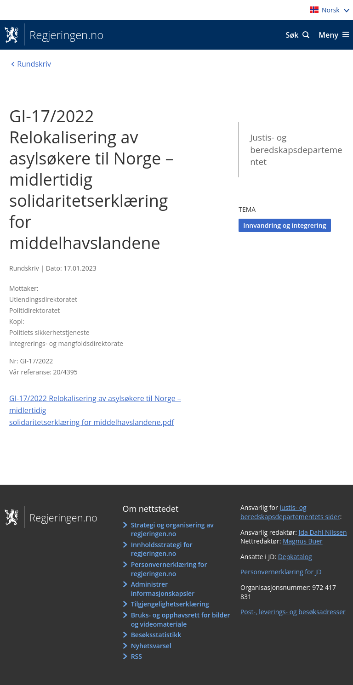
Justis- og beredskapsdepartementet (296, 149)
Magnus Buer (303, 541)
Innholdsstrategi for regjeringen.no (162, 549)
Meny (328, 35)
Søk (292, 35)
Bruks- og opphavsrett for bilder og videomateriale (180, 619)
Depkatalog (295, 556)
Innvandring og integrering (284, 225)
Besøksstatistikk (156, 634)
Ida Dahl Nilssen (323, 532)
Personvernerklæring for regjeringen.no (169, 569)
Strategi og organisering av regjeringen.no (172, 529)
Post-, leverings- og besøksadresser (293, 611)
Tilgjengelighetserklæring (170, 604)
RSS (136, 656)
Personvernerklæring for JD (281, 571)
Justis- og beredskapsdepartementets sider (290, 512)
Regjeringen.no (63, 35)
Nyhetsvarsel (151, 645)
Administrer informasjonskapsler (163, 589)
